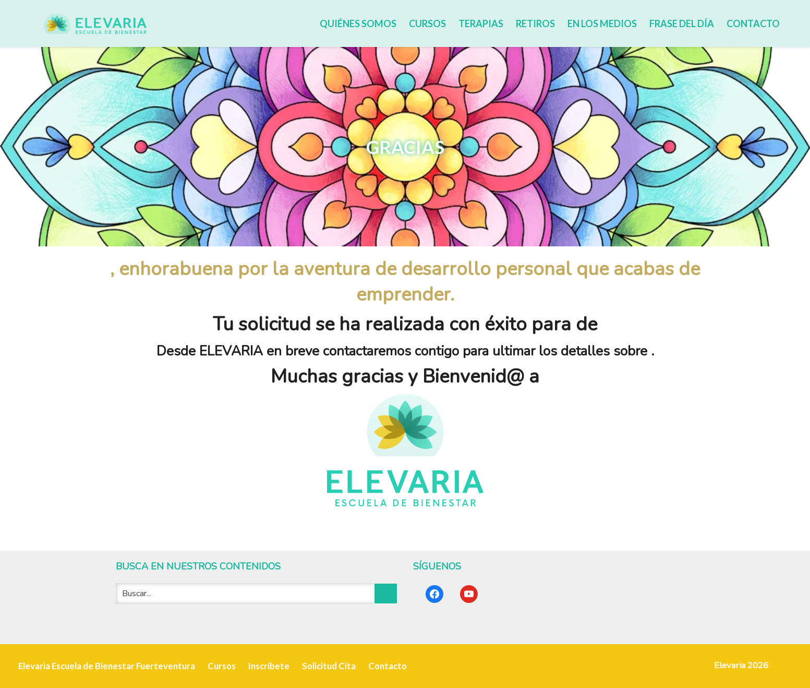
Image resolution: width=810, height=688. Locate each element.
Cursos (427, 23)
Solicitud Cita (329, 665)
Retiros (535, 23)
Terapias (480, 23)
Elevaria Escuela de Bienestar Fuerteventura (106, 665)
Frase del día (681, 23)
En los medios (602, 23)
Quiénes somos (358, 23)
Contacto (753, 23)
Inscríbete (268, 665)
